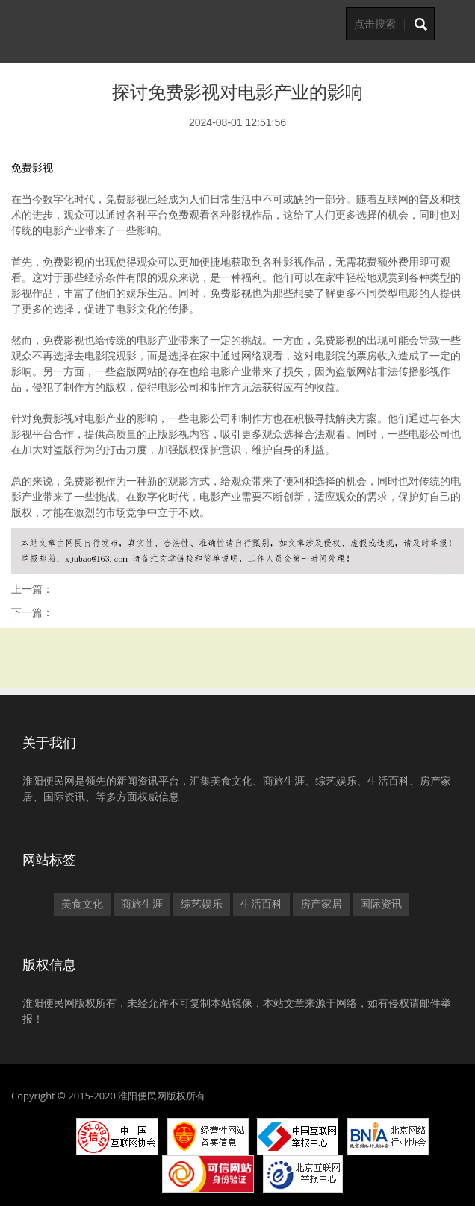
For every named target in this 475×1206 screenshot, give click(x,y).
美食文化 (82, 904)
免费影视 (32, 168)
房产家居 (321, 904)
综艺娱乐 (202, 904)
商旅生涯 (142, 904)
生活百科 (261, 904)
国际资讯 (381, 904)
